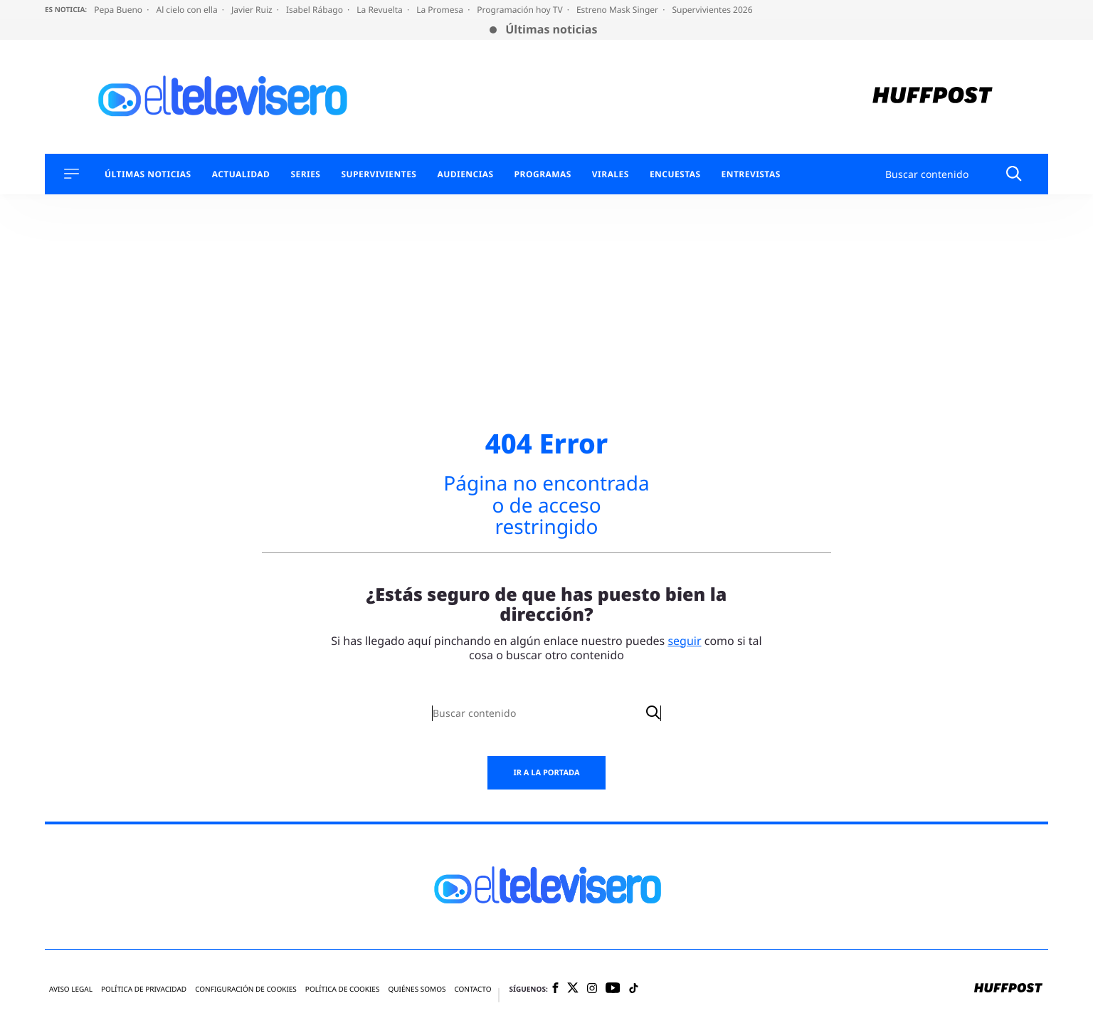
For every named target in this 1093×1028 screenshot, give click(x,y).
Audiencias (465, 174)
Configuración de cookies (246, 989)
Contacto (472, 989)
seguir (684, 641)
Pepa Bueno (119, 10)
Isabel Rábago (315, 10)
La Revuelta (381, 10)
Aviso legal (71, 989)
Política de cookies (342, 989)
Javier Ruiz (253, 10)
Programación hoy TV (520, 10)
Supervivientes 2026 (712, 10)
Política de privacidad (143, 989)
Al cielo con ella (187, 10)
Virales (610, 174)
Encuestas (675, 174)
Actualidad (241, 174)
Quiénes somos (416, 989)
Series (305, 174)
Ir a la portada (546, 772)
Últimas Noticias (148, 174)
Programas (542, 174)
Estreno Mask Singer (618, 10)
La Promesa (440, 10)
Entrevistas (751, 174)
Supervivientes (378, 174)
